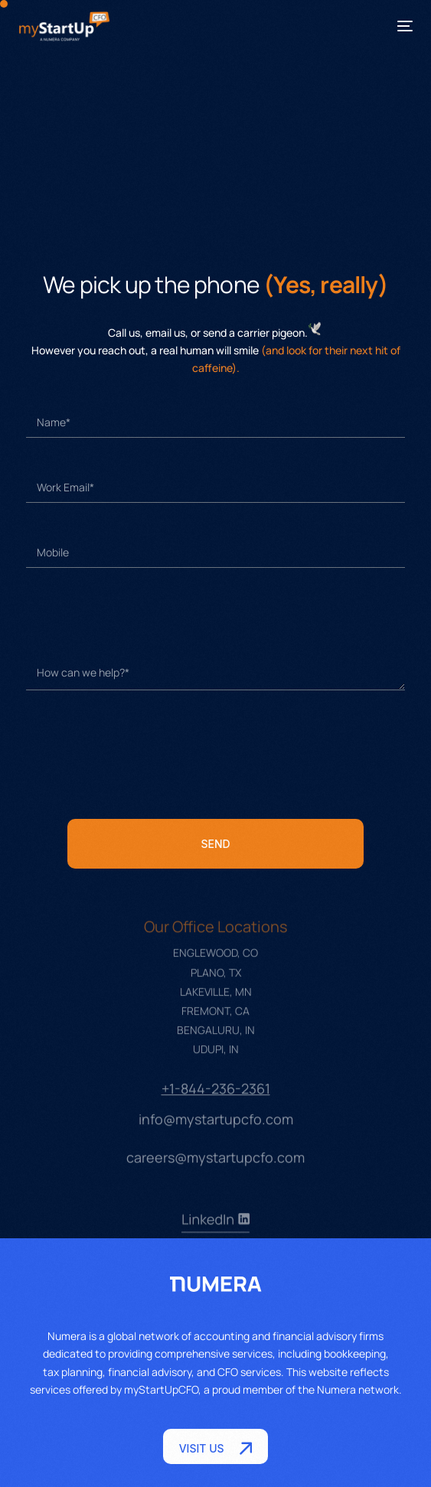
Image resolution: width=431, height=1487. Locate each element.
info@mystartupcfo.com (216, 1133)
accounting (222, 1336)
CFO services (249, 1372)
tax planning (73, 1372)
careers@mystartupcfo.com (215, 1172)
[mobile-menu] (397, 26)
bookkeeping (355, 1353)
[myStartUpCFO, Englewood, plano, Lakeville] (216, 155)
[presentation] (142, 754)
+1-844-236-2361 (216, 1103)
